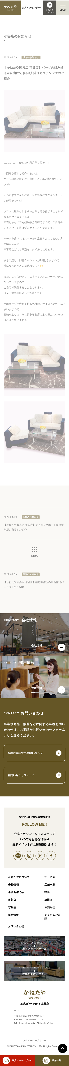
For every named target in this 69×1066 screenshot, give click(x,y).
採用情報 (13, 914)
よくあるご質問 (52, 916)
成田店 (48, 899)
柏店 (47, 892)
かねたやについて (19, 877)
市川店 (12, 899)
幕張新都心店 (16, 892)
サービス (49, 877)
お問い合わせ (16, 926)
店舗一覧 (49, 884)
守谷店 (12, 907)
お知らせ (49, 907)
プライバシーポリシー (34, 1040)
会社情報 (13, 884)
